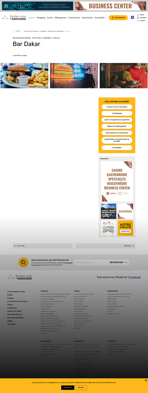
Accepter (67, 387)
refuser (81, 387)
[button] (146, 380)
